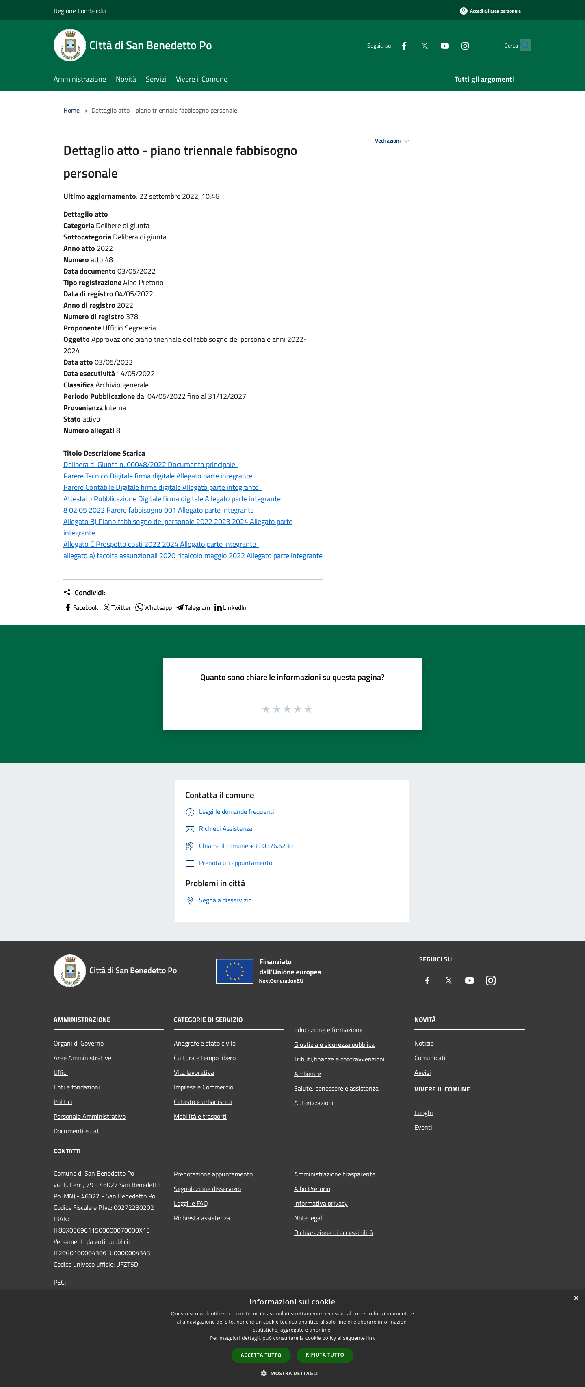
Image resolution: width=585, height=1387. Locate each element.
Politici (63, 1102)
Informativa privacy (321, 1203)
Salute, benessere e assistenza (336, 1088)
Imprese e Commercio (203, 1087)
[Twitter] (409, 44)
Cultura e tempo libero (205, 1058)
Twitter (116, 607)
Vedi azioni (393, 141)
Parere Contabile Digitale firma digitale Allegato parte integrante (162, 487)
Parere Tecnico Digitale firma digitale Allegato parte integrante (157, 475)
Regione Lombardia (80, 10)
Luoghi (423, 1112)
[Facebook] (388, 44)
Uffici (61, 1072)
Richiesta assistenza (202, 1218)
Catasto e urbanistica (203, 1102)
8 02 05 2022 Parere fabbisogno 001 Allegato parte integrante (160, 509)
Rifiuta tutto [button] (325, 1354)
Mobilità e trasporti (200, 1116)
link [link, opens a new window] (370, 1338)
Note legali (309, 1218)
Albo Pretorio (312, 1189)
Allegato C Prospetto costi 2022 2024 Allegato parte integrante (161, 544)
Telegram (192, 607)
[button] (292, 1373)
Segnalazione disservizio (207, 1189)
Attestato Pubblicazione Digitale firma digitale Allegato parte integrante (173, 498)
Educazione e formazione (328, 1030)
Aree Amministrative (82, 1058)
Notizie (424, 1043)
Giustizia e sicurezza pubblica (334, 1044)
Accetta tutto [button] (261, 1355)
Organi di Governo (79, 1043)
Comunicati (430, 1058)
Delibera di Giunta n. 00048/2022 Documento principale (150, 464)
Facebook (80, 607)
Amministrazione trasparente (334, 1174)
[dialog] (292, 1338)
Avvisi (422, 1072)
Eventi (423, 1127)
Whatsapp (153, 607)
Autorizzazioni (314, 1103)
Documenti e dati (77, 1131)
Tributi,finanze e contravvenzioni (339, 1059)
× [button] (576, 1299)
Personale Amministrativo (90, 1116)
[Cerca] (521, 45)
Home (71, 110)
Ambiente (307, 1073)
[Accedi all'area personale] (490, 10)
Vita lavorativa (194, 1072)
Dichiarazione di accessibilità (333, 1232)
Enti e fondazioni (77, 1087)
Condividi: (84, 592)
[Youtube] (429, 44)
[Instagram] (449, 44)
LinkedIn (230, 607)
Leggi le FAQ (191, 1203)
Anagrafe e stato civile (205, 1043)
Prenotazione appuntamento (213, 1174)
